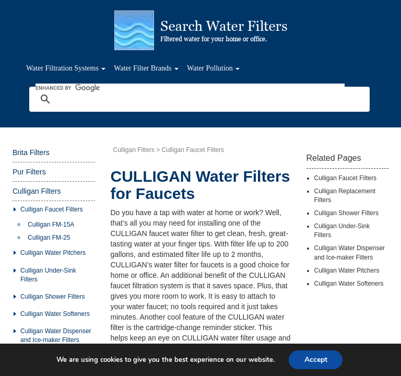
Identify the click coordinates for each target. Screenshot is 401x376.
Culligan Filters (37, 191)
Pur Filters (29, 172)
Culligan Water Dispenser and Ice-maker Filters (55, 335)
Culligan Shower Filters (52, 296)
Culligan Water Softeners (55, 314)
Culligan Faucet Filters (51, 209)
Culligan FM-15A (51, 224)
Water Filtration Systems (65, 68)
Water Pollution (213, 68)
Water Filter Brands (146, 68)
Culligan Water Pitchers (53, 252)
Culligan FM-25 (49, 237)
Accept (315, 360)
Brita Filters (31, 152)
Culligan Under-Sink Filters (48, 275)
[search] (190, 88)
